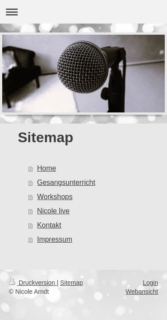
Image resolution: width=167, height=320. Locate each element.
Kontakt (49, 225)
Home (46, 168)
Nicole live (53, 211)
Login (150, 282)
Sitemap (71, 282)
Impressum (54, 239)
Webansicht (142, 291)
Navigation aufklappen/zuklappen (83, 11)
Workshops (55, 196)
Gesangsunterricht (66, 182)
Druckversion (33, 282)
